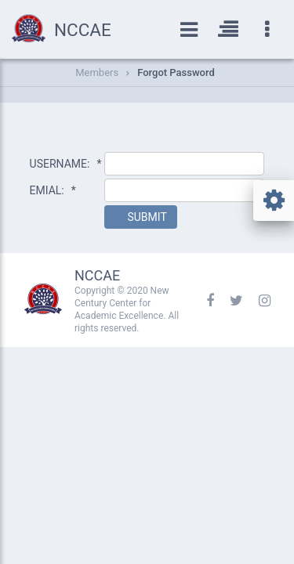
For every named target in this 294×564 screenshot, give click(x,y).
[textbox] (184, 163)
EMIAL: (53, 190)
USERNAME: (66, 163)
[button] (140, 217)
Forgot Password (176, 72)
